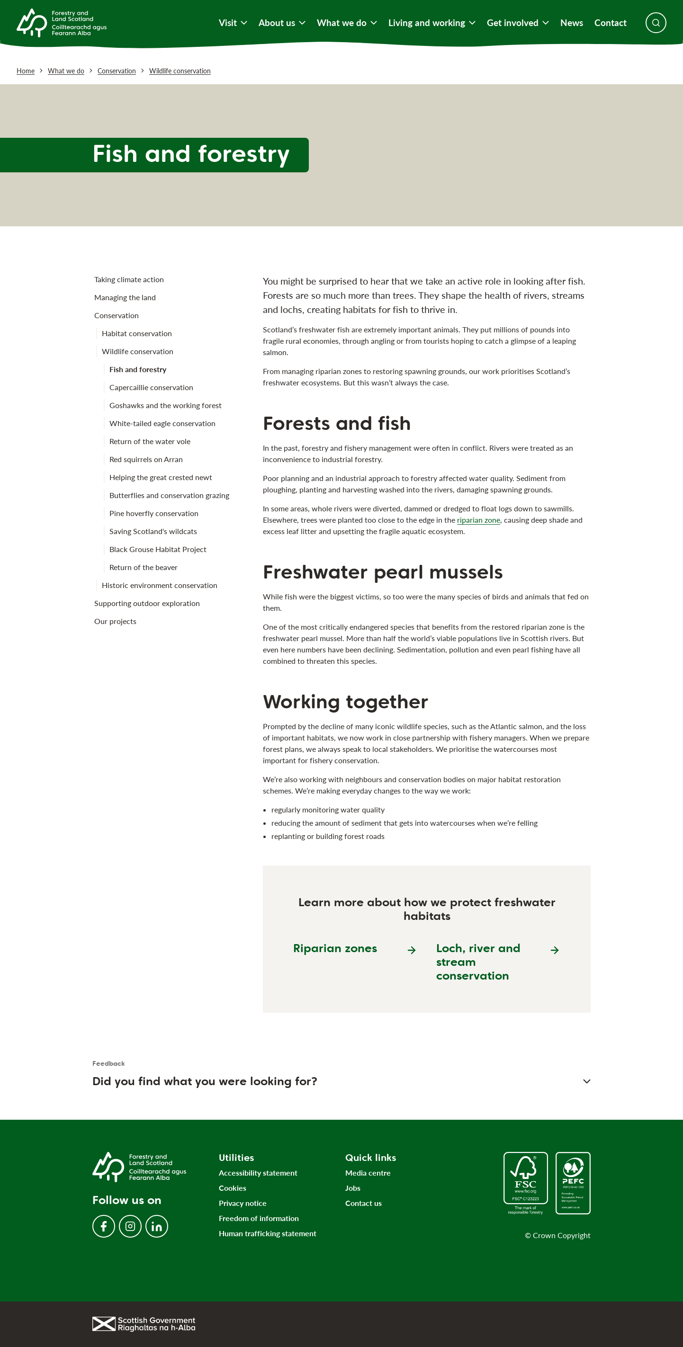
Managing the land (125, 297)
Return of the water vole (149, 441)
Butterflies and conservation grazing (169, 495)
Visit (233, 23)
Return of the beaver (143, 566)
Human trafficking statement (267, 1233)
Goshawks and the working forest (165, 405)
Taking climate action (129, 279)
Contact (610, 23)
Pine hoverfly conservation (153, 512)
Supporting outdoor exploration (147, 602)
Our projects (115, 620)
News (571, 23)
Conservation (117, 71)
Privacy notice (243, 1202)
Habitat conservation (137, 333)
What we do (347, 23)
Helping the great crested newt (160, 477)
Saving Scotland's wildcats (153, 530)
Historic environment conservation (159, 584)
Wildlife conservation (180, 71)
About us (282, 23)
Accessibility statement (258, 1172)
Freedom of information (259, 1217)
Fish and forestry (137, 369)
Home (26, 71)
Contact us (363, 1202)
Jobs (352, 1187)
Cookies (232, 1187)
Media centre (368, 1172)
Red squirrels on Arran (146, 459)
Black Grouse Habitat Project (158, 548)
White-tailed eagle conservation (162, 423)
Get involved (518, 23)
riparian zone (478, 519)
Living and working (432, 23)
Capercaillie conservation (151, 387)
